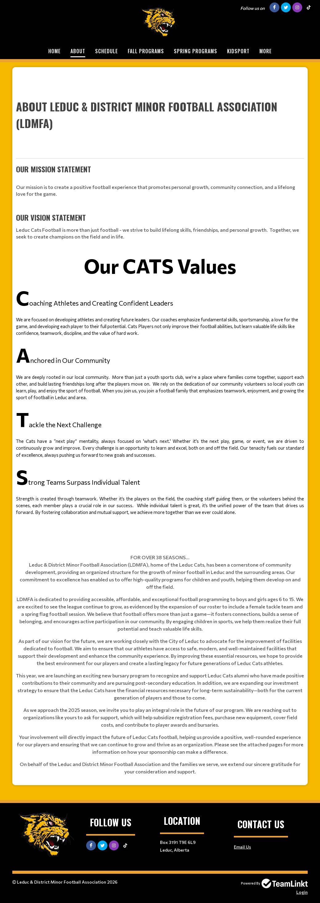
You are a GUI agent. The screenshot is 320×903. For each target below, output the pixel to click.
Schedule (106, 51)
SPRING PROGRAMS (195, 51)
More (265, 51)
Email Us (242, 846)
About (77, 51)
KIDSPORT (238, 51)
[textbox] (160, 304)
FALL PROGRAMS (146, 51)
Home (54, 51)
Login (302, 892)
